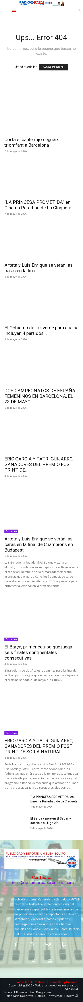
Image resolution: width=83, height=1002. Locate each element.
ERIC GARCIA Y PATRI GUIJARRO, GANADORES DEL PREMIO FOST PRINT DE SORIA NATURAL (38, 746)
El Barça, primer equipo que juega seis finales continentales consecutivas (38, 652)
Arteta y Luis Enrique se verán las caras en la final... (38, 267)
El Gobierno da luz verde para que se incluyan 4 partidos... (41, 330)
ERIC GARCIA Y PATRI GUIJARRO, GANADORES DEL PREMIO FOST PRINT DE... (38, 464)
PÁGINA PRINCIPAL (54, 67)
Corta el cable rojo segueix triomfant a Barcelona (31, 142)
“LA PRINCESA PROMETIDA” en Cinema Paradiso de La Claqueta (37, 205)
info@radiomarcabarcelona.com (43, 882)
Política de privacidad (48, 982)
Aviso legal (24, 982)
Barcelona (11, 531)
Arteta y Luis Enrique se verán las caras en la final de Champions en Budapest (38, 544)
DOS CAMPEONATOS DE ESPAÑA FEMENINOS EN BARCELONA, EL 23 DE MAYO (39, 396)
